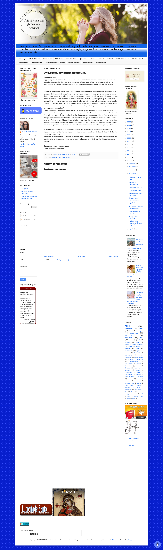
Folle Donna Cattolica (29, 132)
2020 (129, 138)
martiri (139, 392)
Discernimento (23, 62)
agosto (131, 229)
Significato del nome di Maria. (135, 194)
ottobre (132, 170)
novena (127, 381)
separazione (129, 385)
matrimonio (129, 355)
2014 (129, 157)
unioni (133, 398)
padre (138, 381)
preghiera (134, 333)
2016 (129, 151)
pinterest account (27, 191)
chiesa (130, 346)
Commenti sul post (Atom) (60, 260)
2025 (129, 122)
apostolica (55, 157)
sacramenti (128, 374)
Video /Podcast (37, 62)
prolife (141, 394)
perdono (127, 370)
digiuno (137, 368)
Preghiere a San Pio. (135, 187)
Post (23, 216)
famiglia (128, 329)
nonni (138, 379)
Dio (130, 331)
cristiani (127, 342)
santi (137, 342)
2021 (129, 135)
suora (128, 398)
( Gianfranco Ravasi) (29, 319)
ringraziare (128, 366)
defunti (127, 368)
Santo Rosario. (88, 62)
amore (131, 340)
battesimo (138, 389)
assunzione (128, 389)
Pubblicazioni (101, 62)
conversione (129, 364)
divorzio (140, 376)
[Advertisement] (81, 236)
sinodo (136, 396)
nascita (130, 379)
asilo (138, 387)
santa (68, 157)
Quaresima (83, 59)
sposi (142, 396)
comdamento (129, 376)
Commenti (25, 219)
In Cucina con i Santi (106, 59)
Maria (127, 344)
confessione (134, 361)
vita (141, 338)
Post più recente (49, 256)
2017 (129, 148)
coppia (137, 370)
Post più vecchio (112, 256)
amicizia (138, 374)
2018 (129, 144)
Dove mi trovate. (74, 62)
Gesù (141, 329)
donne (137, 349)
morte (127, 353)
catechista (128, 351)
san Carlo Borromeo (26, 294)
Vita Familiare (71, 59)
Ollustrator (115, 540)
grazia (138, 364)
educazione (128, 372)
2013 (129, 161)
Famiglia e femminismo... (134, 183)
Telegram (24, 189)
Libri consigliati (137, 59)
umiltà (138, 366)
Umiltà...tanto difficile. (133, 217)
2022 (129, 131)
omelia (135, 394)
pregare (140, 331)
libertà (132, 392)
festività (137, 353)
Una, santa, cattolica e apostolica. (136, 207)
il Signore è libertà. (135, 190)
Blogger (130, 540)
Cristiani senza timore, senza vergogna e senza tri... (135, 201)
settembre (132, 173)
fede (127, 326)
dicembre (132, 163)
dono (126, 392)
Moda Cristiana (34, 59)
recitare (129, 396)
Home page (22, 59)
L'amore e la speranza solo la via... (135, 177)
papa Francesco (138, 344)
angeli (139, 385)
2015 (129, 154)
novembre (132, 167)
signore (130, 359)
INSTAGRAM (26, 194)
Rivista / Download (122, 59)
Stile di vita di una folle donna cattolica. (29, 197)
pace (138, 372)
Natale (93, 59)
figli (139, 340)
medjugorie (128, 394)
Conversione (47, 59)
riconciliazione (129, 383)
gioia (138, 351)
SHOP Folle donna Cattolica (55, 62)
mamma (128, 335)
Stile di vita (59, 59)
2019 (129, 141)
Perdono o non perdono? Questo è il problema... (136, 223)
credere (127, 349)
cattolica (62, 157)
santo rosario (138, 357)
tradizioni (140, 359)
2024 (129, 125)
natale (138, 346)
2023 (129, 128)
